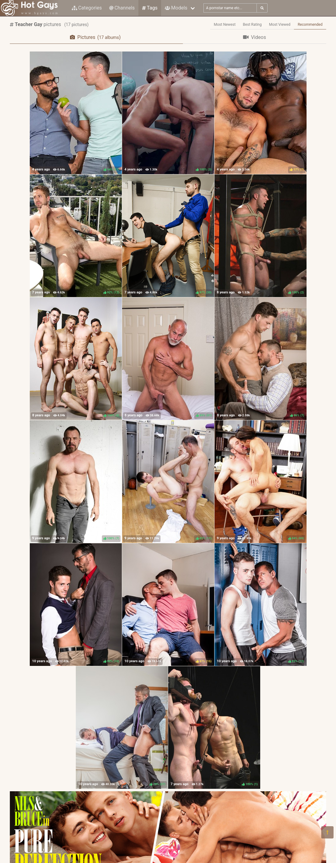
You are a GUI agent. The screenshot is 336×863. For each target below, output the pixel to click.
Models (176, 8)
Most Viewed (280, 24)
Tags (149, 8)
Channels (122, 8)
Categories (87, 8)
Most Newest (225, 24)
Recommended (310, 24)
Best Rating (252, 24)
